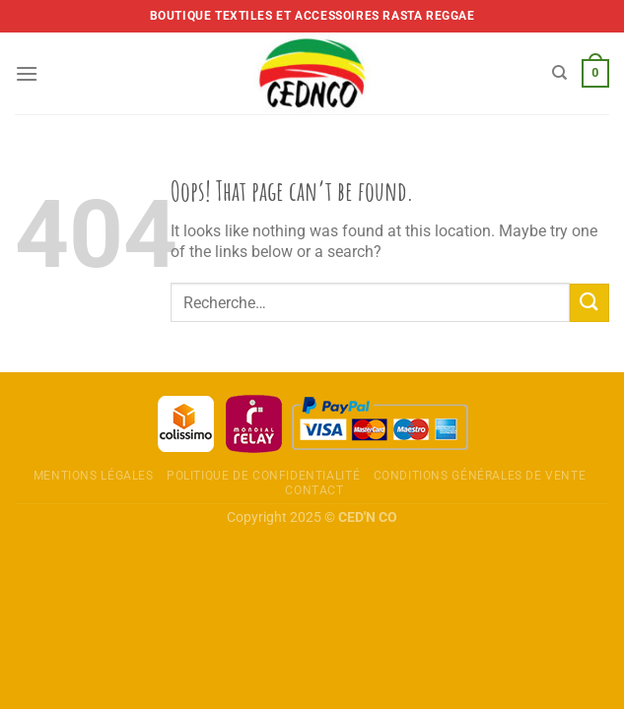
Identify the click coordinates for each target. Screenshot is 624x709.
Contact (314, 490)
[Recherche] (559, 73)
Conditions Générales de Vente (480, 476)
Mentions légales (94, 476)
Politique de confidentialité (263, 476)
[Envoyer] (589, 303)
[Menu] (26, 73)
